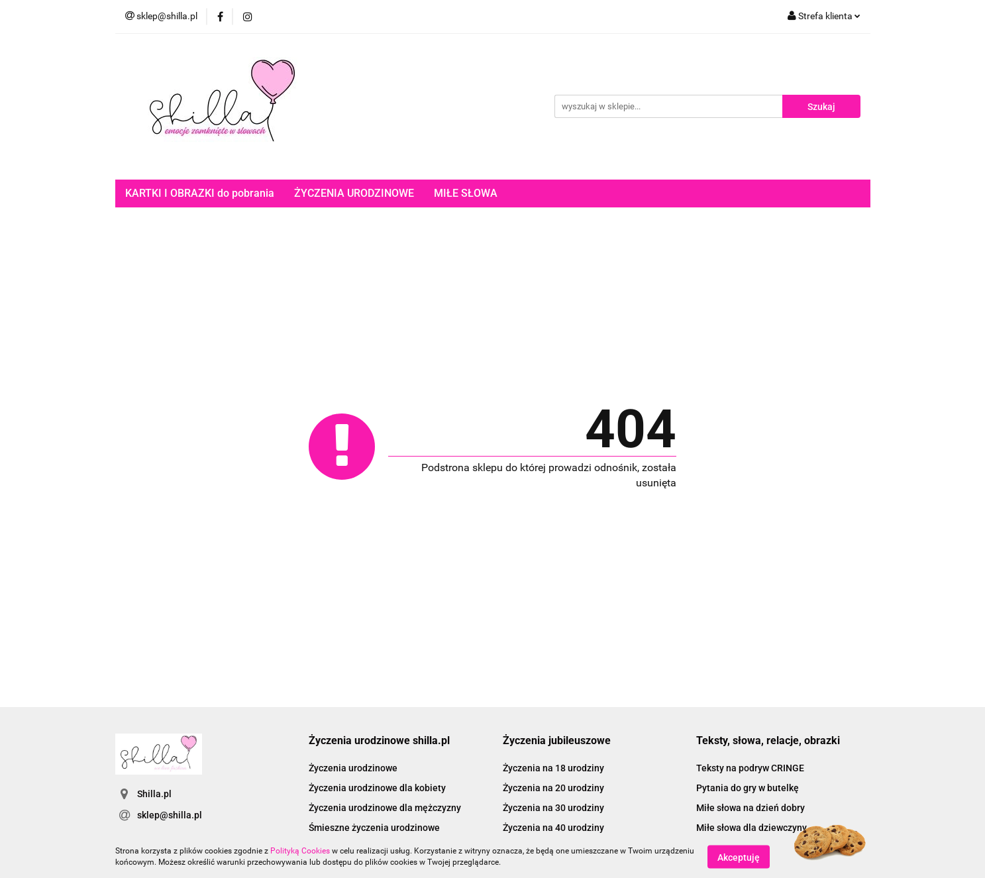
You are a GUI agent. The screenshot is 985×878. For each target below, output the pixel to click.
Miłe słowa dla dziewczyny (751, 827)
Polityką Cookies (300, 850)
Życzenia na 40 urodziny (553, 827)
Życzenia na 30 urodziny (553, 807)
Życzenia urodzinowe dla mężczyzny (385, 807)
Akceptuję (738, 856)
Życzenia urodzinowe (353, 768)
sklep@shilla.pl (169, 815)
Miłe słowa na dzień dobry (750, 807)
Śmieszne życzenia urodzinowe (374, 827)
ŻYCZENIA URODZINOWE (354, 193)
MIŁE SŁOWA (465, 193)
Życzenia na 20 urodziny (553, 788)
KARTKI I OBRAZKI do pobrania (199, 193)
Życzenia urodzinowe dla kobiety (377, 788)
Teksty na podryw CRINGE (750, 768)
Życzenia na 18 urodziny (553, 768)
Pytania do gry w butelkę (747, 788)
